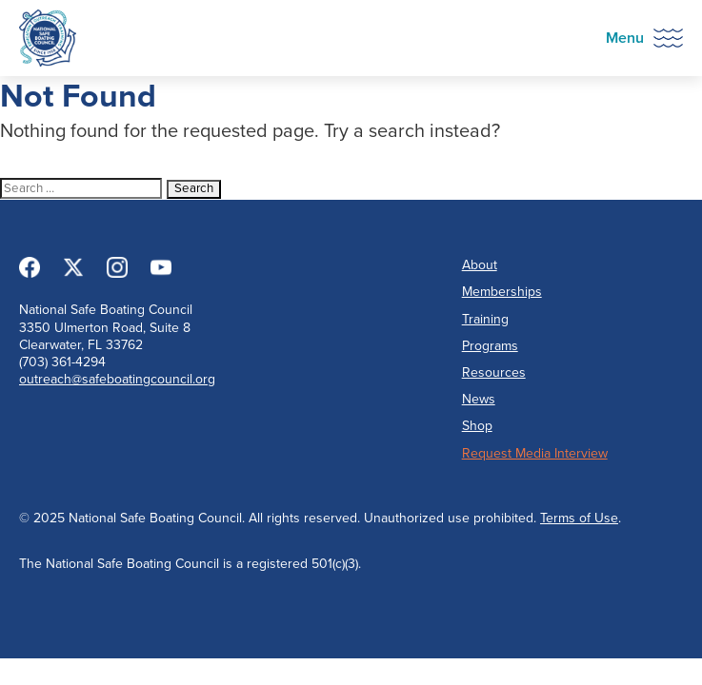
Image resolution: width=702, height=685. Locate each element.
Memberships (502, 292)
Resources (494, 372)
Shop (477, 426)
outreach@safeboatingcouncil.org (117, 379)
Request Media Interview (535, 453)
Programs (490, 346)
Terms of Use (579, 518)
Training (485, 319)
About (479, 265)
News (478, 399)
